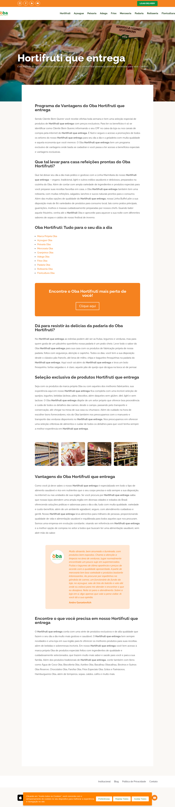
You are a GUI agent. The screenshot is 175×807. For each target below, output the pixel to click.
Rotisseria (152, 13)
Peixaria (91, 13)
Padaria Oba (43, 264)
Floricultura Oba (46, 273)
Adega (103, 13)
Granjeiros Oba (45, 252)
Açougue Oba (44, 240)
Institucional (104, 781)
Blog (116, 781)
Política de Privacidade (134, 781)
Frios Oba (42, 260)
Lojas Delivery (147, 3)
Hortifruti (65, 13)
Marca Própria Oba (47, 236)
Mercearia (125, 13)
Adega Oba (43, 256)
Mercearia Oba (45, 248)
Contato (153, 781)
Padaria (139, 13)
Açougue (79, 13)
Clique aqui (87, 306)
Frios (113, 13)
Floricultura (168, 13)
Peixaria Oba (44, 244)
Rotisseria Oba (45, 269)
